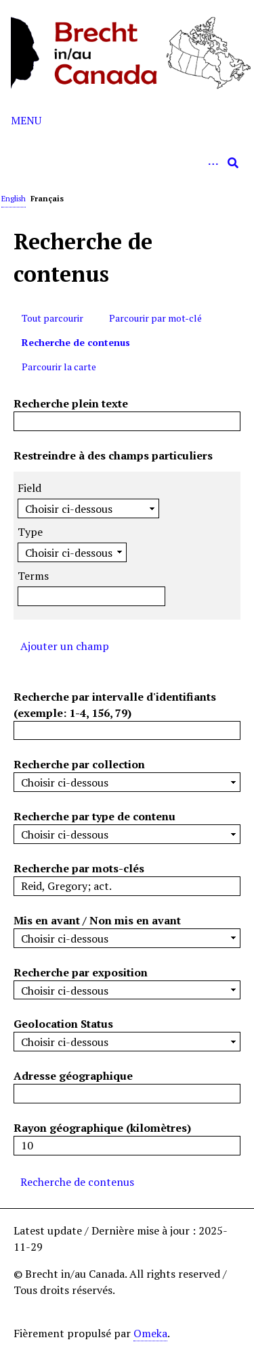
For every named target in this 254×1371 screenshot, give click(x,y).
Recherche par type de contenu (94, 816)
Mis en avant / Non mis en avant (97, 920)
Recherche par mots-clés (79, 868)
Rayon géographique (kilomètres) (102, 1127)
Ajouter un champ (64, 646)
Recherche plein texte (71, 403)
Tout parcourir (52, 317)
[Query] (127, 163)
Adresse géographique (73, 1075)
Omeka (150, 1333)
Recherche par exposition (81, 972)
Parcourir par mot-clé (155, 317)
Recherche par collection (79, 764)
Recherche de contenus (76, 342)
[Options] (213, 163)
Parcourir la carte (59, 366)
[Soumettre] (233, 163)
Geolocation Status (63, 1023)
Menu (26, 120)
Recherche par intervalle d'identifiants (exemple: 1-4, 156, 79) (115, 704)
